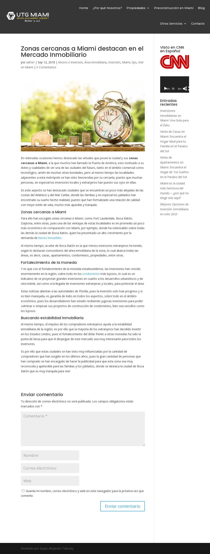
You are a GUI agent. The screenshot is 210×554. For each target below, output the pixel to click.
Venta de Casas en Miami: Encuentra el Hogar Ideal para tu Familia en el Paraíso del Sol (174, 141)
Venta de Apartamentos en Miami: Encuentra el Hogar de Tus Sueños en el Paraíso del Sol (174, 167)
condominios (91, 274)
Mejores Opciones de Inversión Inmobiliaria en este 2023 (174, 209)
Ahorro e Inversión (70, 62)
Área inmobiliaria (95, 62)
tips (134, 62)
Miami (126, 62)
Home (83, 8)
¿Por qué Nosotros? (107, 8)
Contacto (198, 23)
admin (30, 62)
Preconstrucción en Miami (173, 8)
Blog (201, 8)
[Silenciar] (185, 89)
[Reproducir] (165, 89)
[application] (174, 84)
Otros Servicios (171, 23)
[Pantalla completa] (187, 89)
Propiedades (136, 8)
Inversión (114, 62)
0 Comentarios (46, 67)
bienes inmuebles (49, 238)
